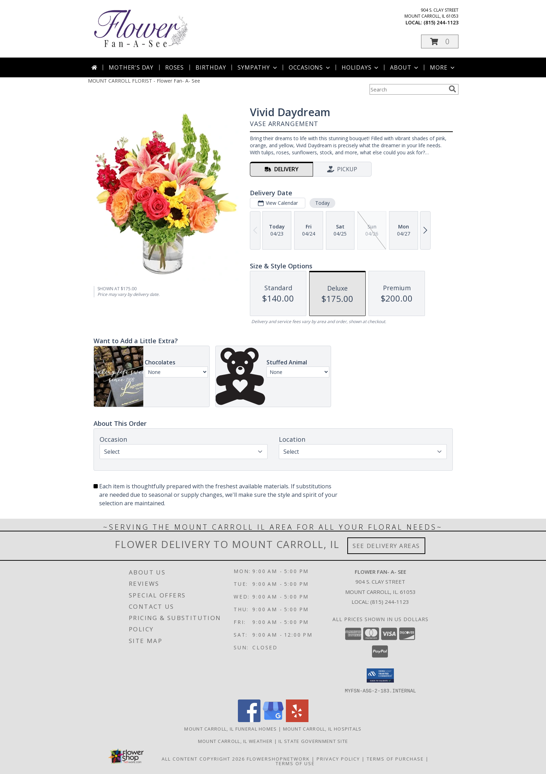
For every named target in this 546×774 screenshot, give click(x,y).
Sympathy (258, 67)
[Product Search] (407, 89)
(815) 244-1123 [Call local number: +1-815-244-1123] (441, 22)
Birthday (211, 67)
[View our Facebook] (249, 719)
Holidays (361, 67)
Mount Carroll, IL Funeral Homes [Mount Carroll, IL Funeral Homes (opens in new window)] (230, 728)
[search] (452, 89)
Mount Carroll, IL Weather (235, 741)
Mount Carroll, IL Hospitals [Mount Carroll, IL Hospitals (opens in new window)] (322, 728)
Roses (174, 67)
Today (322, 203)
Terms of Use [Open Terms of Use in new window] (295, 763)
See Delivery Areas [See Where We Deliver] (386, 546)
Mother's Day (131, 67)
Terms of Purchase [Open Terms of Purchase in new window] (395, 758)
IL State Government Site (313, 741)
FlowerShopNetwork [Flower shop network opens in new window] (278, 758)
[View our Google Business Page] (273, 719)
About (405, 67)
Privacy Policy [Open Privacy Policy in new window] (338, 758)
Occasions (310, 67)
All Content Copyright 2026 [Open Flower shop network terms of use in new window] (203, 758)
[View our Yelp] (297, 719)
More (443, 67)
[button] (439, 41)
